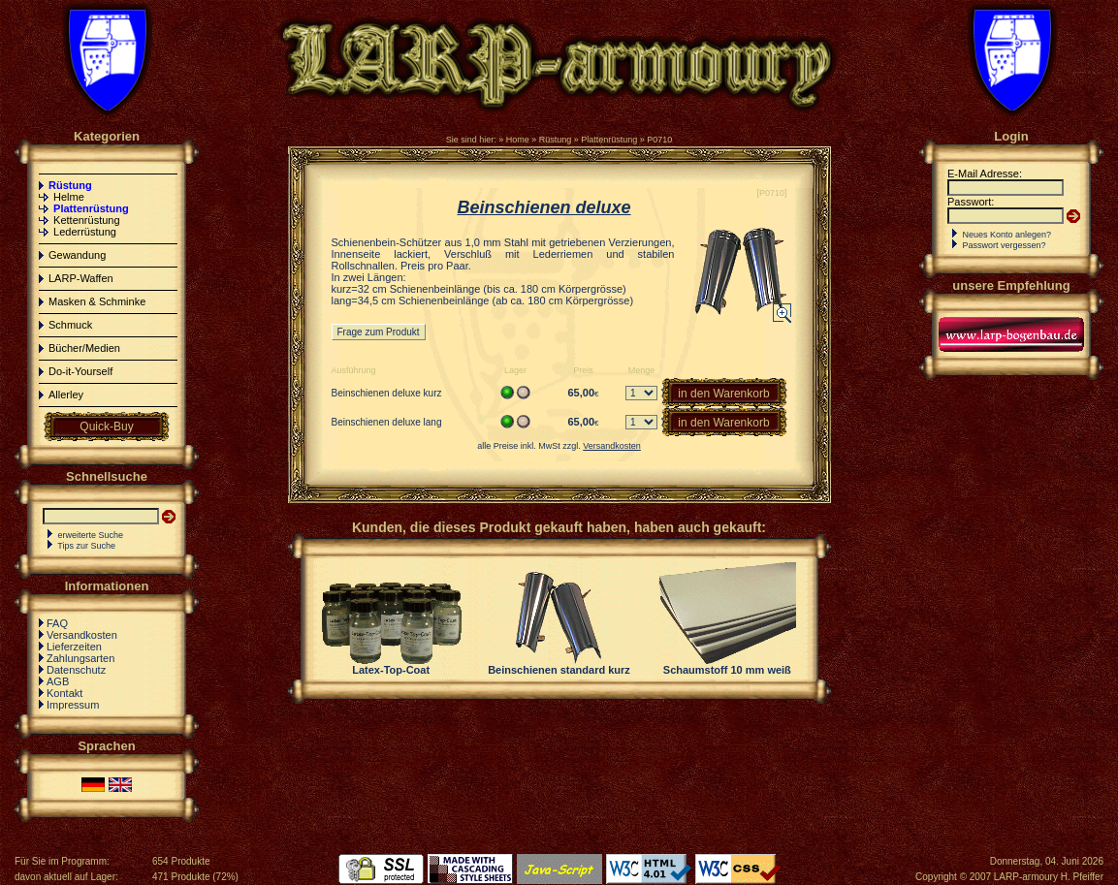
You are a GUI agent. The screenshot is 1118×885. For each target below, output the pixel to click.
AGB (58, 681)
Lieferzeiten (74, 646)
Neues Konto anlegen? (1007, 234)
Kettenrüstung (86, 220)
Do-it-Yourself (80, 371)
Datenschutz (76, 670)
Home (517, 139)
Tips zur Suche (86, 546)
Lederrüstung (84, 231)
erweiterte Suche (91, 535)
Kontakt (64, 693)
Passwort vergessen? (1004, 245)
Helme (68, 197)
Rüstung (555, 139)
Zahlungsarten (80, 658)
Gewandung (77, 255)
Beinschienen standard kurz (559, 670)
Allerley (65, 394)
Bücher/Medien (84, 348)
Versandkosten (82, 635)
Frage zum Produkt (378, 332)
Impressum (73, 705)
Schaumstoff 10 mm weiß (727, 670)
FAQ (57, 623)
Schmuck (70, 325)
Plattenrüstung (609, 139)
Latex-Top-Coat (391, 670)
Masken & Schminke (96, 301)
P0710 (659, 139)
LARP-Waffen (80, 278)
